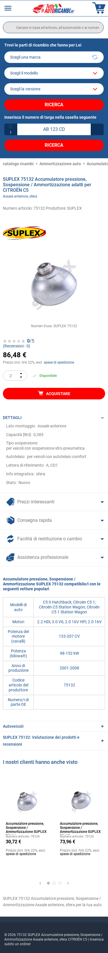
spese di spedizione (59, 362)
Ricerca (54, 104)
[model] (54, 73)
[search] (53, 27)
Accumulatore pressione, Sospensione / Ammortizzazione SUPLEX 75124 (26, 828)
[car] (54, 89)
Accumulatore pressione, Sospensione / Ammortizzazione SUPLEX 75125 (80, 828)
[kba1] (54, 129)
